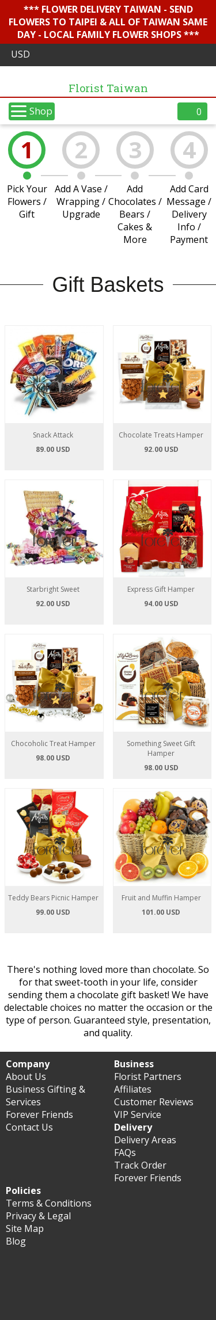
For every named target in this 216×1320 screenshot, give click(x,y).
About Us (26, 1076)
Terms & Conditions (49, 1203)
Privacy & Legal (38, 1215)
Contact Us (29, 1127)
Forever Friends (39, 1114)
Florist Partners (147, 1076)
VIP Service (137, 1114)
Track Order (140, 1165)
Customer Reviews (154, 1101)
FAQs (125, 1152)
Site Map (25, 1228)
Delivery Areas (145, 1139)
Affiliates (132, 1089)
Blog (16, 1241)
